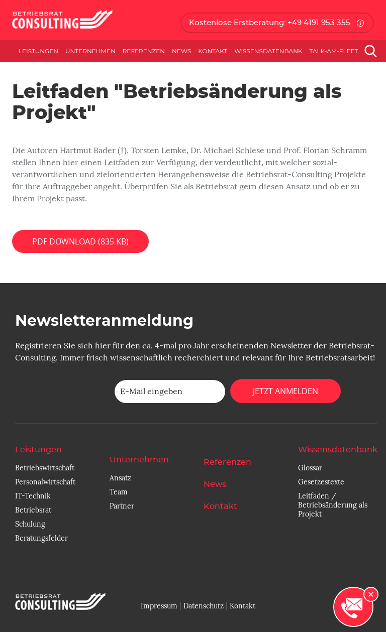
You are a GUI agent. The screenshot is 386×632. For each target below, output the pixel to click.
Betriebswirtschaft (44, 467)
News (181, 51)
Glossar (310, 467)
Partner (122, 506)
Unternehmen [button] (90, 51)
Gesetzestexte (321, 481)
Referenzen (144, 51)
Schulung (30, 524)
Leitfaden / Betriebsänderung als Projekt (332, 505)
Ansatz (120, 477)
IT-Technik (33, 495)
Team (119, 491)
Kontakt (212, 51)
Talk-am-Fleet (334, 51)
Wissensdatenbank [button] (268, 51)
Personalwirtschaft (45, 481)
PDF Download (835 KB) (80, 241)
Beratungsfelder (41, 538)
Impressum (159, 605)
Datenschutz (203, 605)
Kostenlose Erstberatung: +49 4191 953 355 (269, 23)
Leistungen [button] (38, 51)
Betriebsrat (33, 510)
